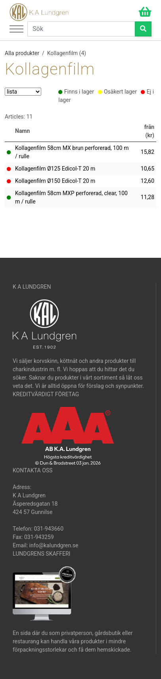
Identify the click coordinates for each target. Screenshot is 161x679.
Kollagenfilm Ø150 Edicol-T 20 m (55, 181)
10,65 (147, 168)
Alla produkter (22, 53)
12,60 (147, 181)
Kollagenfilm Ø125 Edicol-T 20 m (55, 168)
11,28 (147, 197)
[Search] (81, 28)
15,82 (147, 152)
